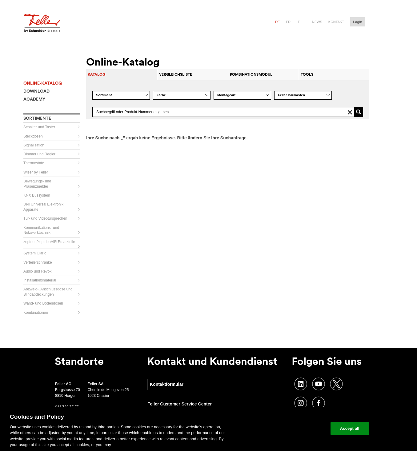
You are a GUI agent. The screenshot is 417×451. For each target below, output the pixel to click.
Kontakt (336, 22)
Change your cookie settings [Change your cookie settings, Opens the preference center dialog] (297, 428)
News (317, 22)
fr (288, 22)
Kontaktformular (166, 384)
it (298, 22)
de (277, 22)
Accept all (349, 428)
